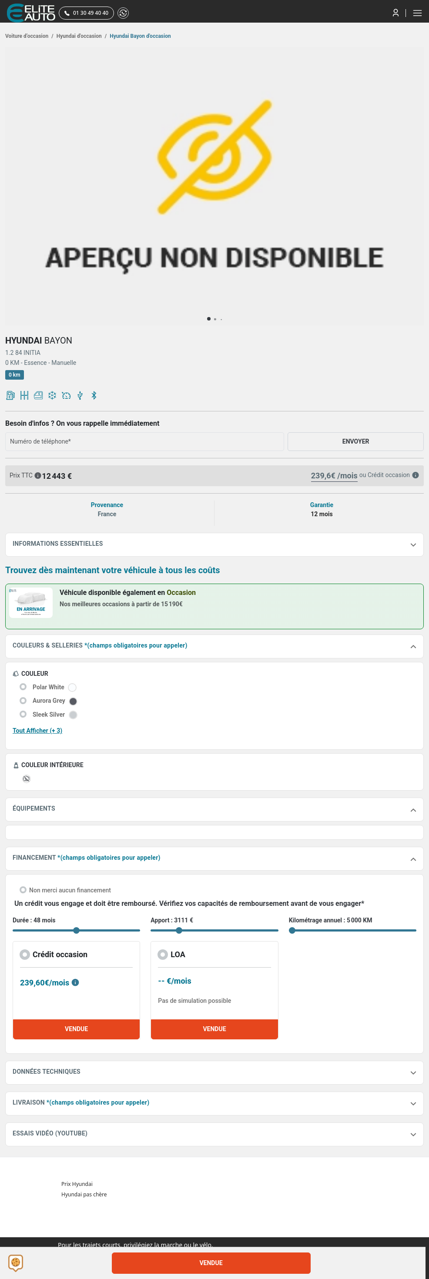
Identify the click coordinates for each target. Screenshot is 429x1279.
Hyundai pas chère (84, 1194)
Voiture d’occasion (29, 36)
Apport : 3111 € (172, 920)
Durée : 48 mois (34, 920)
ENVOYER (355, 441)
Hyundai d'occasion (81, 36)
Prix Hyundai (77, 1184)
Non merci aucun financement (70, 890)
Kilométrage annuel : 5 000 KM (330, 920)
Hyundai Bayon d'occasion (139, 36)
